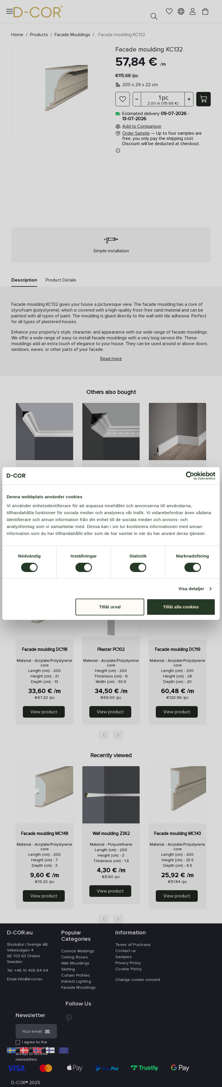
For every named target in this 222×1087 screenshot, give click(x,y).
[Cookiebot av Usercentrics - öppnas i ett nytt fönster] (190, 475)
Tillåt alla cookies (181, 606)
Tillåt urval (110, 606)
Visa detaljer (191, 588)
